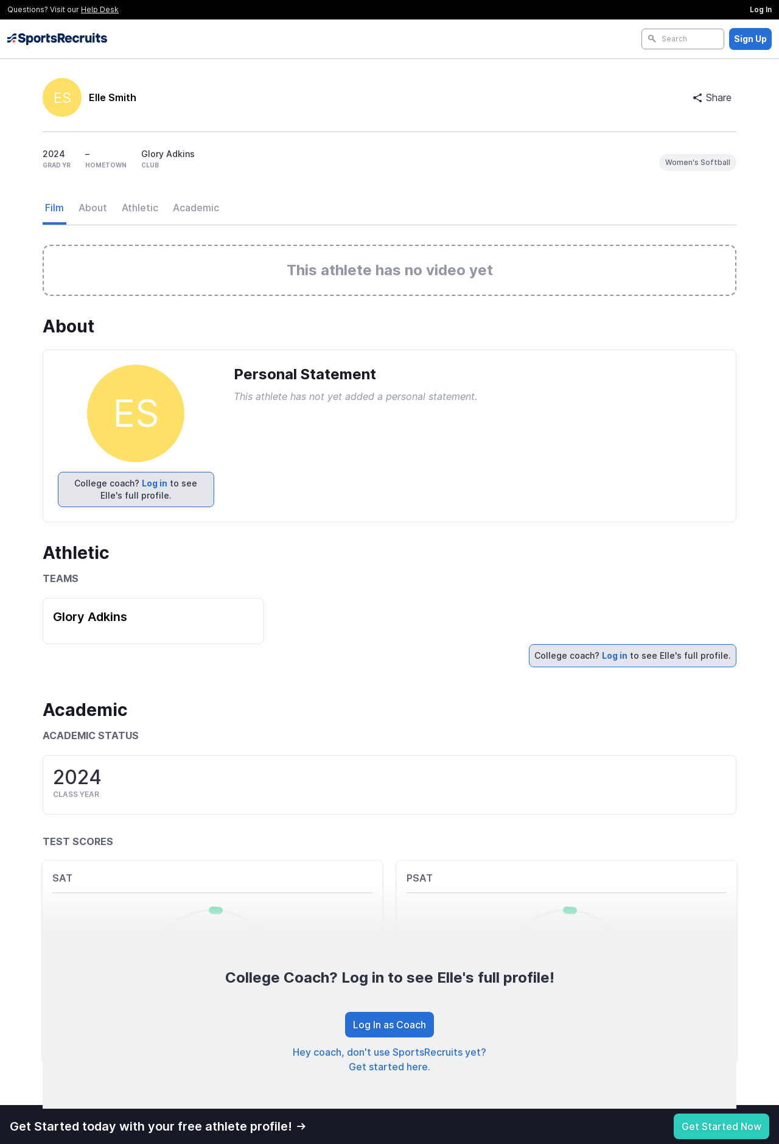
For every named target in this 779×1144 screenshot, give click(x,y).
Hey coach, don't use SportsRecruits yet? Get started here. (389, 1059)
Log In (761, 9)
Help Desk (100, 9)
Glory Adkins (90, 616)
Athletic (140, 208)
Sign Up (750, 38)
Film (54, 208)
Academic (196, 208)
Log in (154, 483)
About (93, 208)
